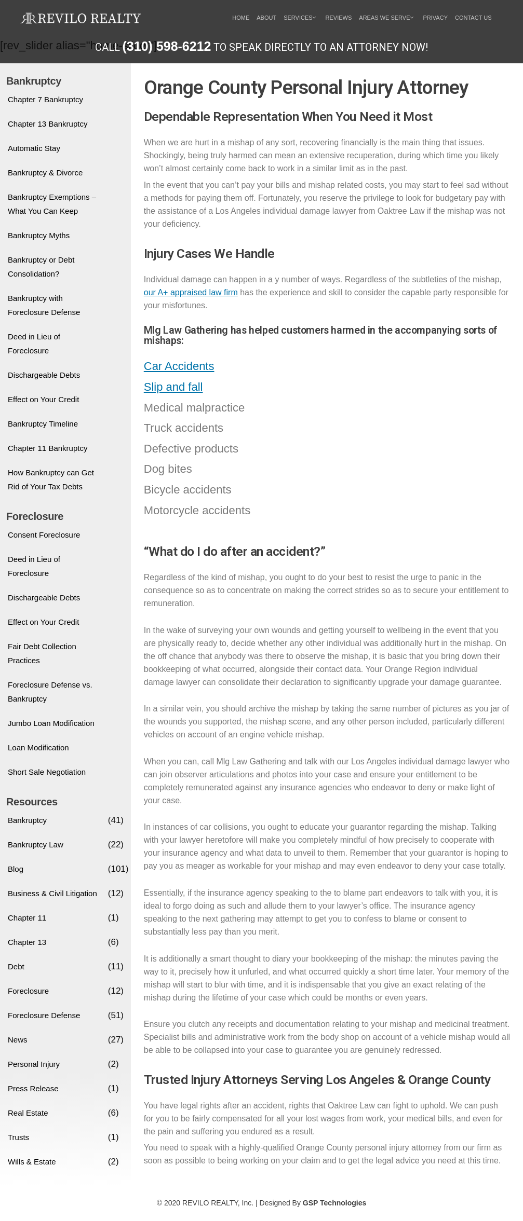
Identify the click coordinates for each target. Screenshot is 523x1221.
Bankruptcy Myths (39, 235)
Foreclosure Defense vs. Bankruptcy (50, 691)
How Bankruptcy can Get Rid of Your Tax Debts (51, 479)
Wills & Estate (32, 1161)
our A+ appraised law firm (191, 292)
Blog (15, 869)
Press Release (33, 1088)
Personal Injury (34, 1064)
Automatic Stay (34, 148)
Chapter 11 (27, 917)
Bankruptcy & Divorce (45, 172)
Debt (16, 966)
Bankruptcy (27, 820)
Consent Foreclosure (44, 534)
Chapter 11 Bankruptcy (47, 448)
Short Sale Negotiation (47, 771)
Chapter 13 (27, 942)
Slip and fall (173, 386)
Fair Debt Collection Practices (42, 653)
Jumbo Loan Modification (51, 723)
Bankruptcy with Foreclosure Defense (44, 305)
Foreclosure (28, 990)
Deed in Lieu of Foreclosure (34, 343)
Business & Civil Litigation (52, 893)
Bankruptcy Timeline (43, 423)
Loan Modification (38, 747)
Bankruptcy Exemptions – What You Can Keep (52, 204)
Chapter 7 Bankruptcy (45, 99)
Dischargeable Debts (44, 375)
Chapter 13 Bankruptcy (47, 123)
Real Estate (28, 1112)
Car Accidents (179, 366)
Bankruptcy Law (35, 844)
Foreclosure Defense (44, 1015)
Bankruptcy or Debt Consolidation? (41, 266)
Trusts (18, 1137)
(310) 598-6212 (167, 46)
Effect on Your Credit (43, 399)
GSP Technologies (334, 1203)
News (18, 1039)
